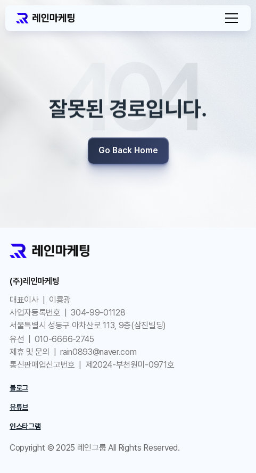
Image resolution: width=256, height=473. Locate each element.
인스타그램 (25, 426)
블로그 (19, 388)
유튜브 (19, 407)
